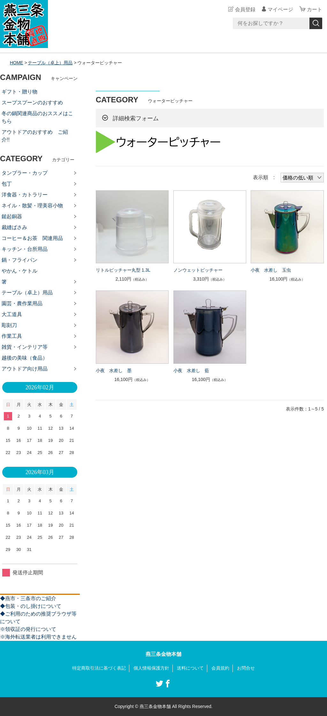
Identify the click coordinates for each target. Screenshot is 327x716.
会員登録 (245, 9)
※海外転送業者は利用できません (38, 637)
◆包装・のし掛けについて (30, 606)
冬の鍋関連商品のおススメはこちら (37, 117)
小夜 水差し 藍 (191, 370)
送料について (190, 668)
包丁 (7, 184)
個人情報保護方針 (151, 668)
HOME (16, 62)
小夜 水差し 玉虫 (271, 270)
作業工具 (12, 336)
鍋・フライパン (19, 260)
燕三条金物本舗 (163, 654)
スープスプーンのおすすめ (32, 102)
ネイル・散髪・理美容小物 (32, 205)
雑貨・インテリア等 (25, 347)
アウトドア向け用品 (25, 368)
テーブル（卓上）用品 (50, 62)
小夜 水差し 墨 (114, 370)
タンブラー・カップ (25, 173)
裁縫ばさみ (14, 227)
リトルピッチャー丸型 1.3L (123, 270)
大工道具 (12, 314)
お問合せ (246, 668)
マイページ (280, 9)
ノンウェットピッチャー (198, 270)
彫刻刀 (9, 325)
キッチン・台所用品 (25, 249)
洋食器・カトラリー (25, 194)
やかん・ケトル (19, 271)
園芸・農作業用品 (22, 303)
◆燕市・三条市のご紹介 (28, 598)
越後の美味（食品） (25, 358)
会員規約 (220, 668)
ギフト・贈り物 (19, 91)
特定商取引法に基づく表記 (99, 668)
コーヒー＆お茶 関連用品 (32, 238)
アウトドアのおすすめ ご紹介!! (35, 135)
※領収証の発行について (28, 629)
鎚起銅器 (12, 216)
